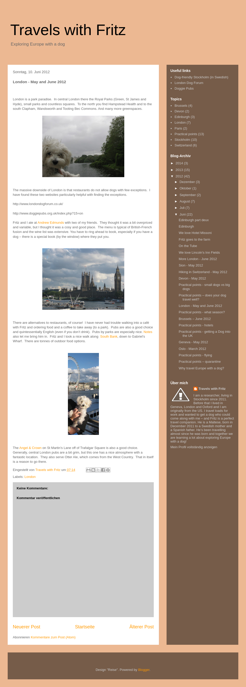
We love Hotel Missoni (195, 233)
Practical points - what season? (202, 312)
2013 (180, 170)
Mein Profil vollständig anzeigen (193, 447)
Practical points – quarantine (200, 361)
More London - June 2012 (198, 259)
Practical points (186, 134)
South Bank (108, 336)
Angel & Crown (30, 448)
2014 (180, 163)
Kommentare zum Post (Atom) (53, 637)
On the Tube (188, 246)
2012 (180, 176)
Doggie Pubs (184, 88)
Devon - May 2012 (192, 278)
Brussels (181, 106)
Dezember (188, 182)
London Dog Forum (189, 83)
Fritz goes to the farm (194, 239)
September (188, 195)
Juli (183, 208)
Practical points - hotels (196, 325)
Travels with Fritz (68, 29)
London (30, 477)
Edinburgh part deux (194, 220)
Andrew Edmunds (51, 222)
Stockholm (182, 140)
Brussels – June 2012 (195, 319)
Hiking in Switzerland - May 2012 (203, 272)
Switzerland (183, 145)
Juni (183, 214)
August (185, 201)
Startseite (85, 626)
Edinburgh (182, 117)
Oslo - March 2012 (192, 349)
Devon (179, 111)
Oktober (186, 188)
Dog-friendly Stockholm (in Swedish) (201, 77)
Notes (148, 332)
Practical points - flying (195, 355)
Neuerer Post (26, 626)
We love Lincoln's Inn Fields (199, 252)
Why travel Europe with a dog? (201, 368)
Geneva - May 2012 (193, 342)
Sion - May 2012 (191, 265)
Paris (178, 128)
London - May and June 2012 (200, 306)
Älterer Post (141, 626)
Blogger (143, 670)
